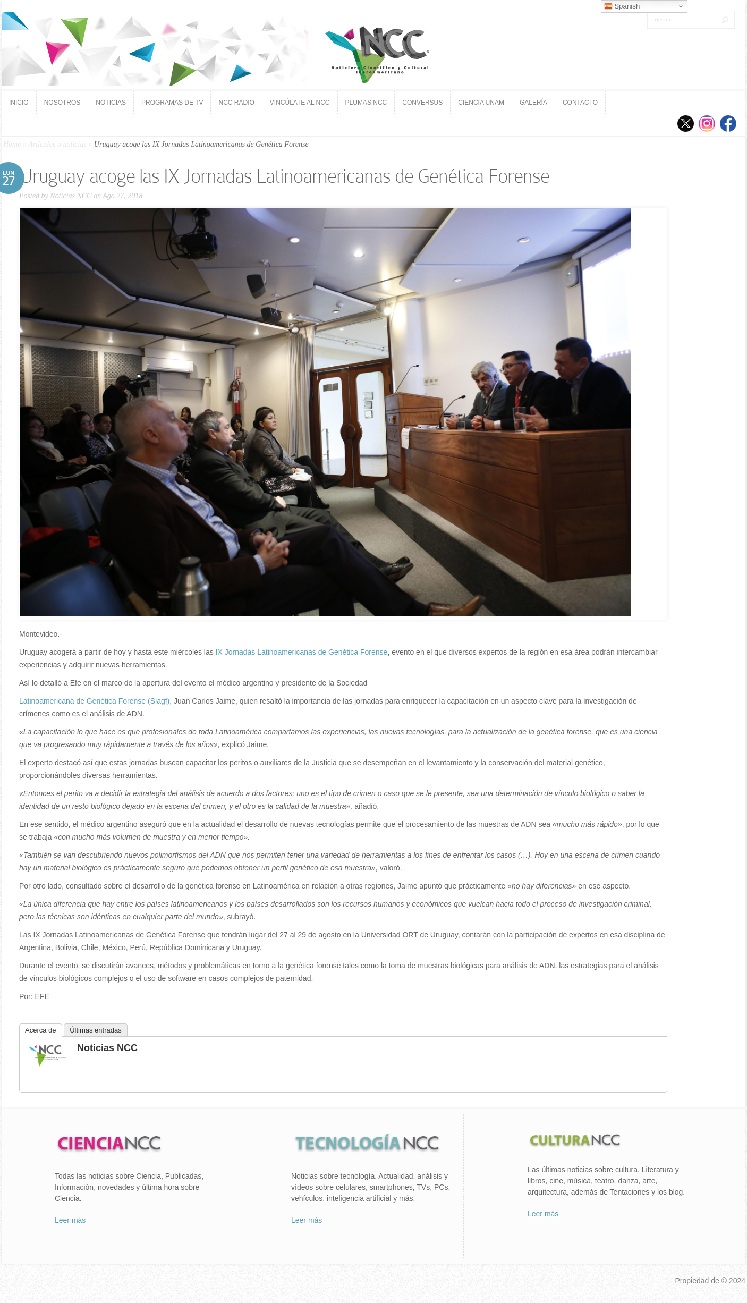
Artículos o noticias (57, 144)
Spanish (622, 6)
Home (12, 144)
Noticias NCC (70, 196)
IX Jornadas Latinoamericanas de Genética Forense (301, 652)
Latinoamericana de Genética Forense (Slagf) (94, 701)
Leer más (70, 1220)
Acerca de (40, 1030)
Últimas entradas (96, 1030)
